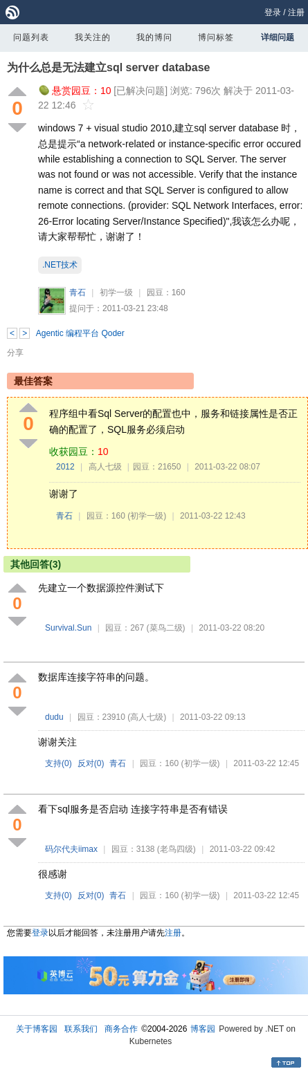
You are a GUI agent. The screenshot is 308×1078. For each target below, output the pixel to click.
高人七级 (105, 467)
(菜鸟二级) (166, 628)
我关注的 (93, 37)
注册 (296, 12)
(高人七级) (146, 717)
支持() (58, 763)
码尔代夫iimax (71, 849)
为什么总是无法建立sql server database (108, 67)
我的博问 (154, 37)
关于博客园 (36, 1029)
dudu (54, 717)
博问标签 (216, 37)
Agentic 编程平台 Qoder (80, 333)
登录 (272, 12)
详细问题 (277, 37)
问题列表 (31, 37)
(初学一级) (146, 516)
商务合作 (121, 1029)
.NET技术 (60, 265)
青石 (77, 292)
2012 (65, 467)
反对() (91, 763)
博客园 (202, 1029)
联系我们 (81, 1029)
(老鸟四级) (176, 849)
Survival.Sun (68, 628)
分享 (15, 352)
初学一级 (116, 292)
